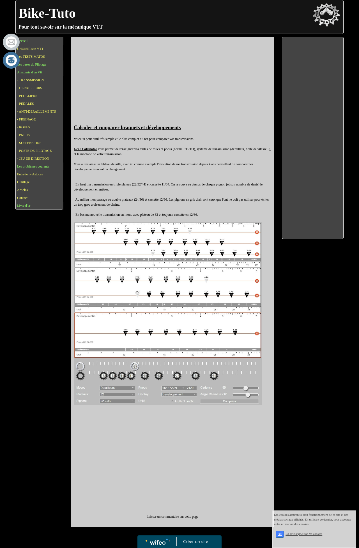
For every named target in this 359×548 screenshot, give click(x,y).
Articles (22, 190)
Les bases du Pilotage (31, 64)
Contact (22, 198)
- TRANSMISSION (30, 80)
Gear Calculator (85, 149)
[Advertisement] (172, 82)
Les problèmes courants (33, 166)
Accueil (22, 41)
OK (280, 534)
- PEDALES (25, 104)
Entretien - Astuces (30, 174)
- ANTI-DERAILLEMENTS (36, 111)
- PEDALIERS (27, 96)
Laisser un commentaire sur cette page (172, 517)
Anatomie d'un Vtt (29, 72)
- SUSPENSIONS (29, 143)
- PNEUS (23, 135)
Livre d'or (23, 206)
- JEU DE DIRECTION (33, 159)
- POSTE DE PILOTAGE (34, 151)
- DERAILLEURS (29, 88)
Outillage (23, 182)
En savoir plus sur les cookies (304, 534)
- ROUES (23, 127)
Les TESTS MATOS (31, 57)
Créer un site (195, 541)
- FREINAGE (26, 119)
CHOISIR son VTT (30, 49)
